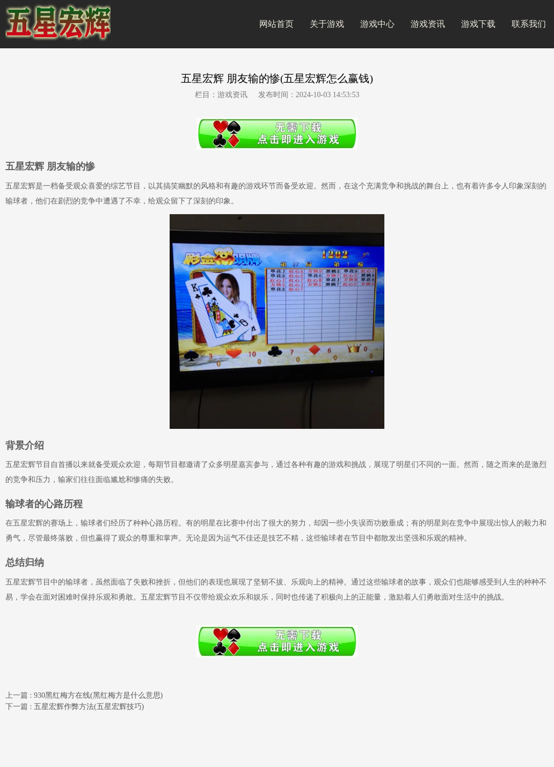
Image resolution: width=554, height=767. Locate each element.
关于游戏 (327, 23)
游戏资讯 (428, 23)
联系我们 (529, 23)
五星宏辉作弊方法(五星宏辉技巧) (89, 707)
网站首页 (276, 23)
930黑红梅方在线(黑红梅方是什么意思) (98, 695)
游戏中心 (377, 23)
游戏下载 (478, 23)
